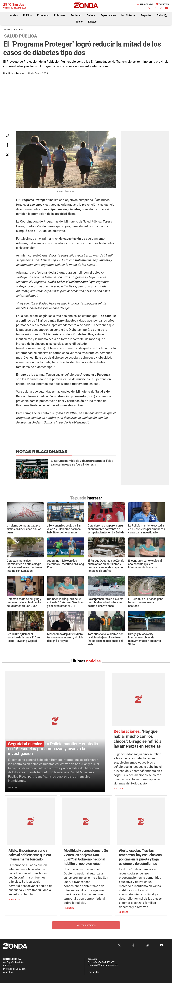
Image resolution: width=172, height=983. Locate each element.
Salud (160, 15)
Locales (13, 15)
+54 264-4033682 (105, 916)
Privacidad (94, 926)
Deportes (146, 15)
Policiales (59, 15)
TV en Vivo (162, 4)
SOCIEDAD (19, 29)
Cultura (91, 15)
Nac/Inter (128, 15)
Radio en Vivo (145, 4)
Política (27, 15)
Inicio (7, 29)
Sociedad (76, 15)
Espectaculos (108, 15)
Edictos (92, 21)
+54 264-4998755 (108, 919)
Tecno (79, 21)
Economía (43, 15)
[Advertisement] (86, 107)
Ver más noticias (86, 879)
